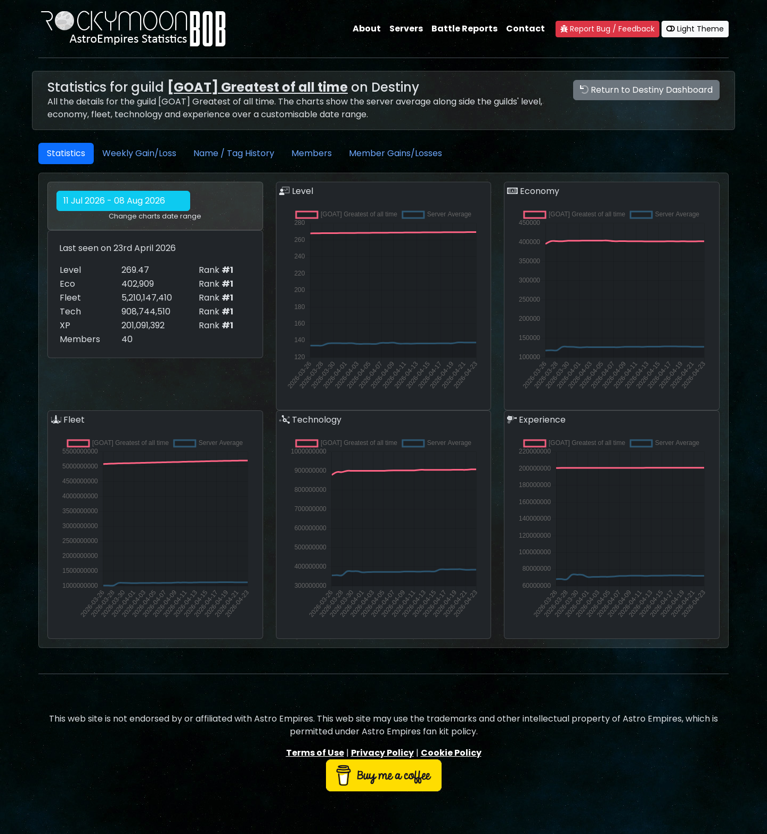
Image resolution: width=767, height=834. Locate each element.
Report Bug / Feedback (607, 28)
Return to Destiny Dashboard (646, 90)
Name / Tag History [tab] (233, 153)
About (367, 28)
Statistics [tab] (66, 153)
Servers (406, 28)
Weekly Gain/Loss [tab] (139, 153)
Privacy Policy (382, 753)
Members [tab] (311, 153)
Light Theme (695, 28)
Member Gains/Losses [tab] (395, 153)
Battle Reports (464, 28)
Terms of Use (315, 753)
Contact (525, 28)
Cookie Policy (451, 753)
